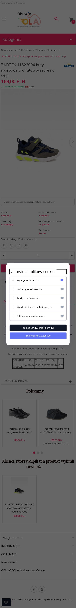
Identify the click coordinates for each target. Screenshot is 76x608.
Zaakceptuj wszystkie (38, 335)
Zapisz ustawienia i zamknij (38, 327)
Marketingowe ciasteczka (29, 289)
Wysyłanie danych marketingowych (34, 307)
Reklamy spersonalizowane (30, 316)
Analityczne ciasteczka (27, 298)
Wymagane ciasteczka (27, 280)
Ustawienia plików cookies (32, 271)
